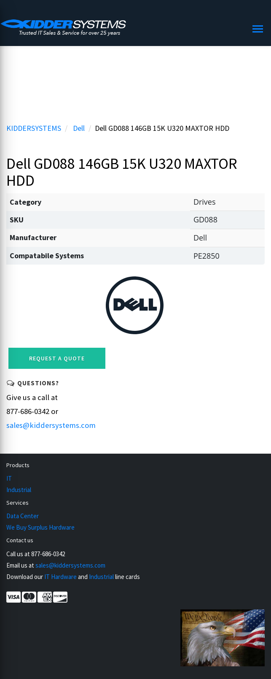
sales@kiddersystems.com (51, 425)
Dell (79, 128)
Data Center (22, 516)
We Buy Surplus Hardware (40, 527)
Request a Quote (57, 358)
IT (9, 478)
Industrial (18, 490)
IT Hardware (60, 577)
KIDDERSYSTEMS (33, 128)
